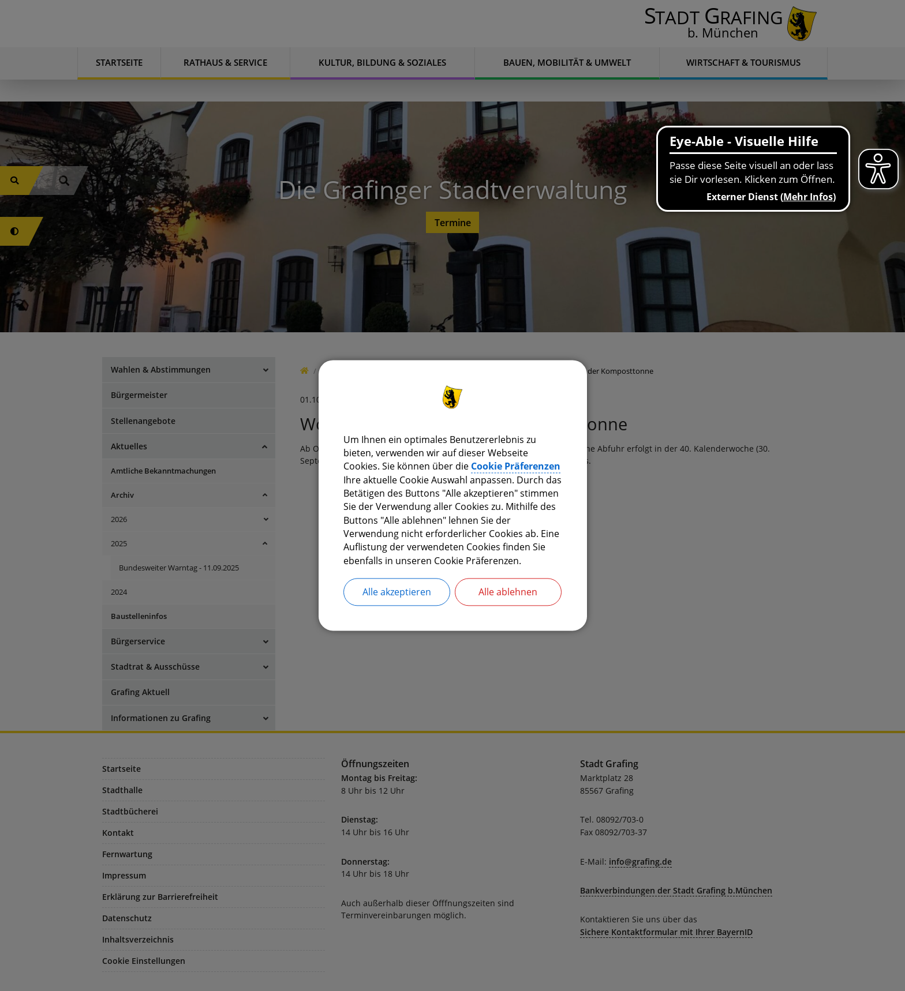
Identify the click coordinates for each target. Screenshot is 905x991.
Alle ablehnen (507, 594)
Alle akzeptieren (396, 594)
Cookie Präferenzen (515, 466)
